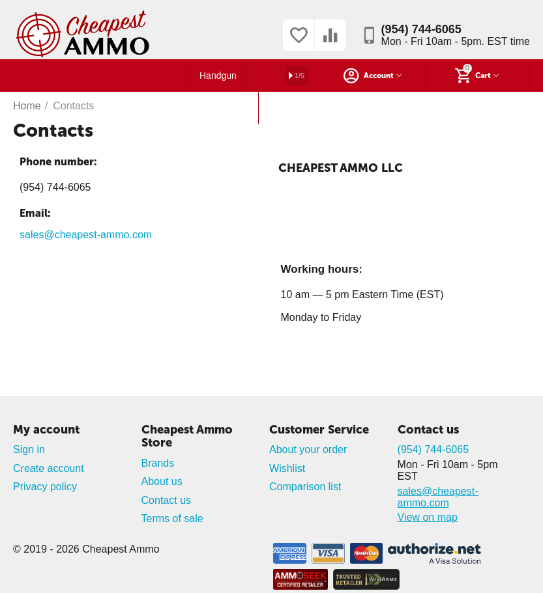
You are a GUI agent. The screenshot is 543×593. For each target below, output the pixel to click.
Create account (48, 468)
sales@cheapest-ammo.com (86, 234)
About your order (308, 449)
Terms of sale (172, 518)
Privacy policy (45, 486)
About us (162, 481)
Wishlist (287, 468)
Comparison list (305, 486)
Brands (158, 463)
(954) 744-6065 (421, 29)
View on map (428, 517)
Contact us (166, 500)
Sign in (29, 449)
